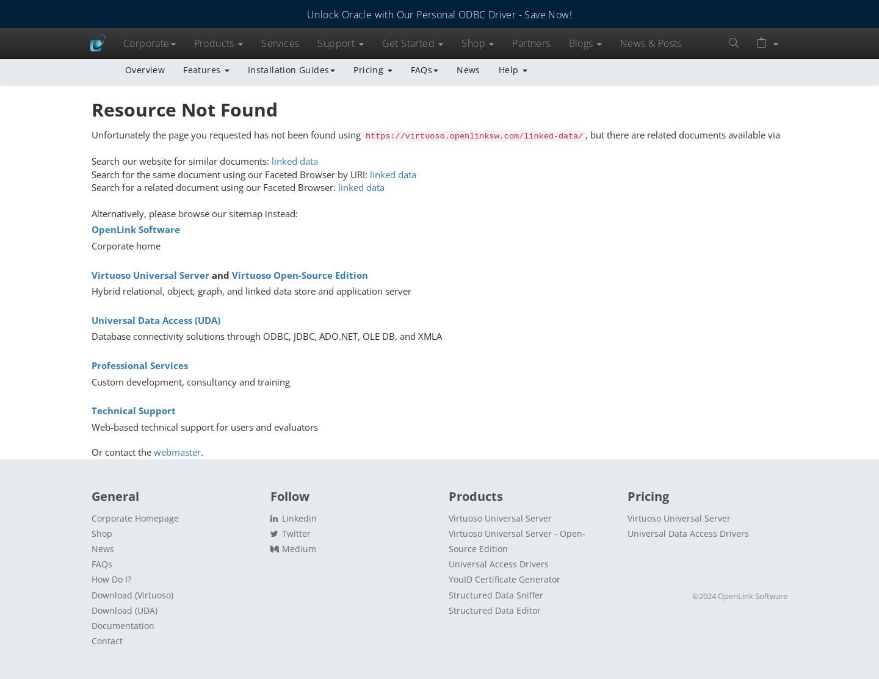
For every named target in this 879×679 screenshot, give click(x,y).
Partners (531, 43)
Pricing (372, 70)
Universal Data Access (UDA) (156, 320)
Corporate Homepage (135, 518)
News (468, 70)
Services (280, 43)
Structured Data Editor (495, 610)
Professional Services (140, 365)
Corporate (149, 43)
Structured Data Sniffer (496, 595)
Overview (145, 70)
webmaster (177, 452)
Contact (107, 641)
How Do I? (111, 579)
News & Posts (651, 43)
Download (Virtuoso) (132, 595)
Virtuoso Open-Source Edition (300, 275)
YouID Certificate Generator (504, 579)
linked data (295, 161)
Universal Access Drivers (499, 564)
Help (513, 70)
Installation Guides (292, 70)
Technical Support (134, 410)
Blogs (585, 43)
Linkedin (293, 518)
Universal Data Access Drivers (688, 533)
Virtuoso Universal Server (150, 275)
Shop (477, 43)
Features (206, 70)
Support (340, 43)
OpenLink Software (136, 229)
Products (219, 43)
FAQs (425, 70)
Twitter (290, 533)
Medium (293, 549)
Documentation (123, 625)
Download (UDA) (124, 610)
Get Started (413, 43)
